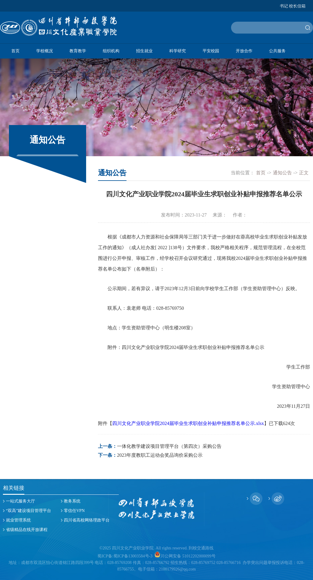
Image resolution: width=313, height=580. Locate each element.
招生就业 (144, 51)
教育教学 (77, 51)
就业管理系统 (18, 520)
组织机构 (111, 51)
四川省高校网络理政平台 (87, 520)
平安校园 (211, 51)
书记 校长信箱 (293, 6)
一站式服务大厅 (20, 501)
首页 (15, 51)
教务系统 (72, 501)
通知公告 (282, 172)
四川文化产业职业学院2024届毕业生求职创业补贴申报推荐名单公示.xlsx (188, 423)
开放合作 (244, 51)
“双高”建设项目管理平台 (28, 510)
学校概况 (44, 51)
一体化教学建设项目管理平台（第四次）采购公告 (169, 446)
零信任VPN (74, 510)
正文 (304, 172)
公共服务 (277, 51)
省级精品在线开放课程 (27, 529)
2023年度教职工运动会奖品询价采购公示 (160, 455)
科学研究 (177, 51)
